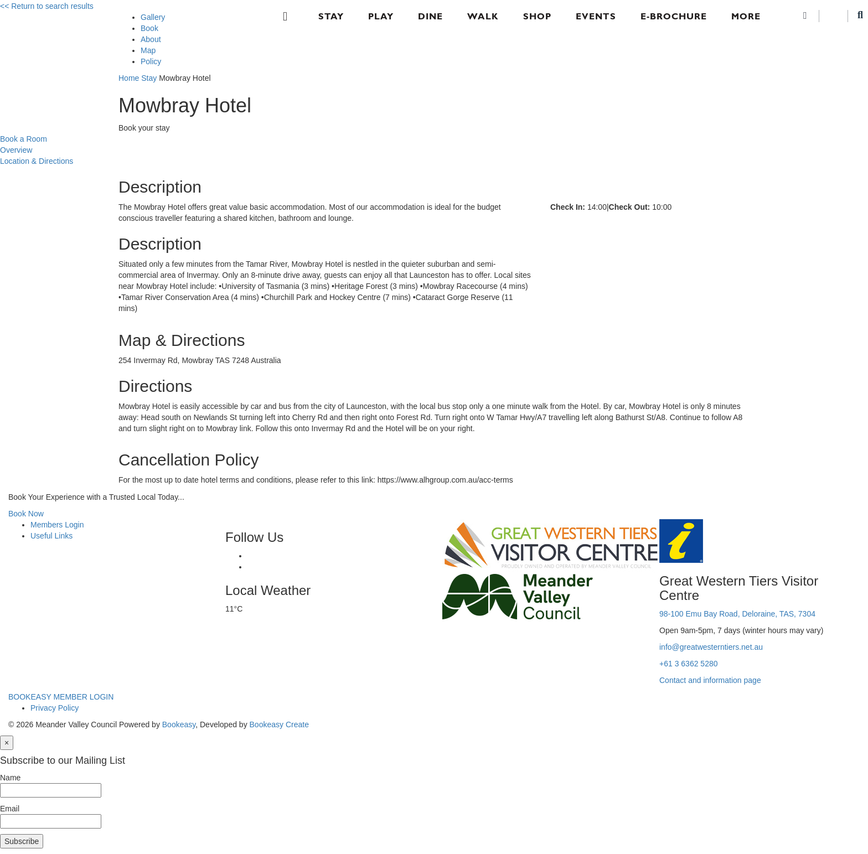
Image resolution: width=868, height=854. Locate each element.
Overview (16, 150)
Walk (483, 16)
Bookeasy (178, 724)
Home (128, 78)
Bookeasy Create (279, 724)
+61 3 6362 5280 (688, 663)
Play (381, 16)
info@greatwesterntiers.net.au (711, 647)
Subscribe (21, 841)
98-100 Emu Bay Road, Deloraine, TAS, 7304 (737, 613)
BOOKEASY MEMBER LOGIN (60, 696)
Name (10, 777)
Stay (331, 16)
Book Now (26, 513)
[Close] (6, 743)
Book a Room (23, 138)
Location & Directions (36, 161)
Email (9, 808)
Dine (430, 16)
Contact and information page (710, 680)
